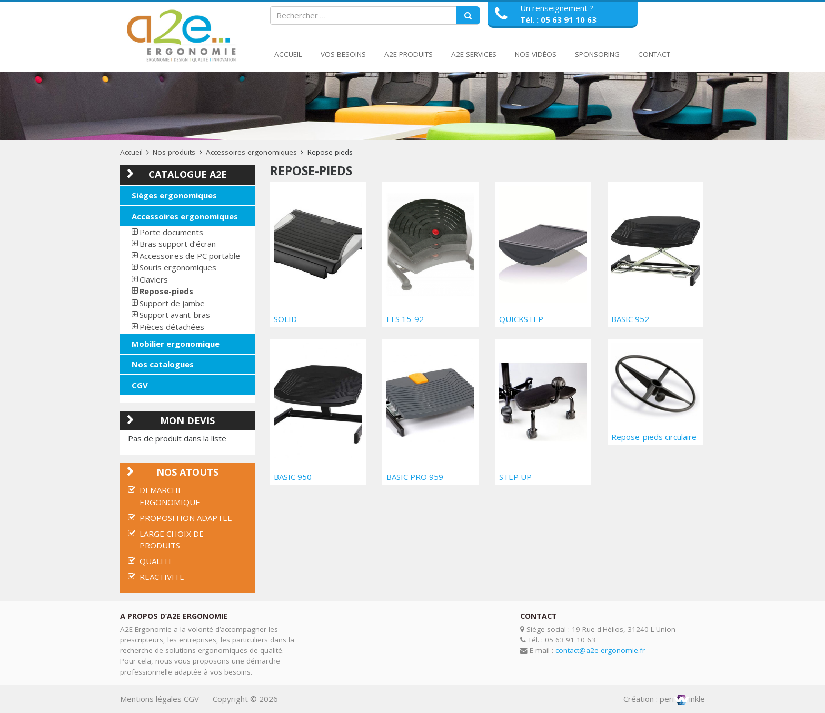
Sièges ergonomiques (174, 195)
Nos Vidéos (535, 54)
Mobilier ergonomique (176, 343)
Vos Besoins (343, 54)
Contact (654, 54)
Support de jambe (172, 303)
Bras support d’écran (178, 243)
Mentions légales (151, 699)
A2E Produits (408, 54)
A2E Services (473, 54)
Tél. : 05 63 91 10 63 (558, 19)
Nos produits (174, 152)
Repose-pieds (166, 291)
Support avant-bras (175, 314)
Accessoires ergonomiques (251, 152)
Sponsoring (597, 54)
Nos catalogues (163, 364)
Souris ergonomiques (178, 267)
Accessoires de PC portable (190, 255)
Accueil (288, 54)
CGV (140, 385)
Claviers (154, 279)
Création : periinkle (664, 699)
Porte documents (171, 232)
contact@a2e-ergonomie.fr (600, 650)
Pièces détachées (172, 327)
